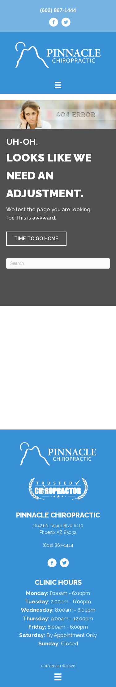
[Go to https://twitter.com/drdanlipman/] (66, 23)
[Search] (58, 263)
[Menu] (58, 676)
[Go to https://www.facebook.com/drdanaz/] (53, 23)
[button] (36, 239)
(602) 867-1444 (58, 10)
